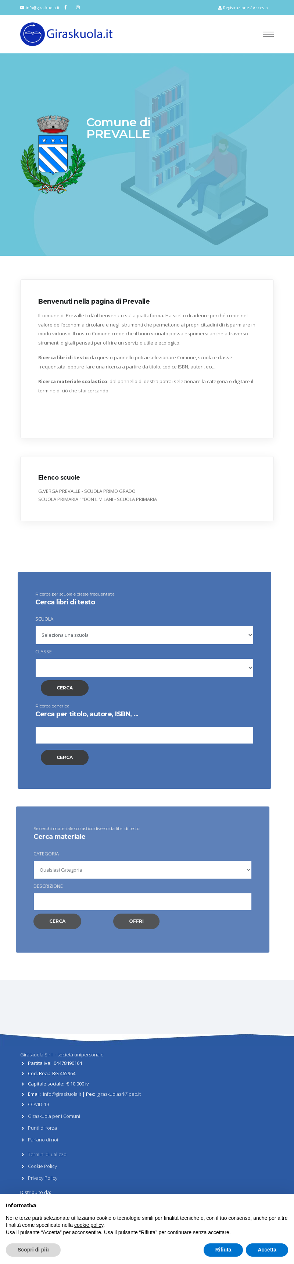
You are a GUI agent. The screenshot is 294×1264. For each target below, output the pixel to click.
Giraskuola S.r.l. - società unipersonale (62, 1054)
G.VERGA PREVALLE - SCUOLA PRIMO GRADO (87, 491)
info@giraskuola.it (43, 7)
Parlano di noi (43, 1139)
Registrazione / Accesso (243, 7)
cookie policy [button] (88, 1225)
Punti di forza (42, 1127)
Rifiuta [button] (223, 1250)
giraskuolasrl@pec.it (119, 1094)
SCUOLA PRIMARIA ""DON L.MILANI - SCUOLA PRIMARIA (97, 499)
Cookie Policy (42, 1166)
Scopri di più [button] (33, 1250)
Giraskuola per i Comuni (54, 1116)
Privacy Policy (42, 1178)
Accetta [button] (267, 1250)
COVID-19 (38, 1104)
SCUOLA (33, 618)
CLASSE (32, 651)
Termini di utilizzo (47, 1154)
